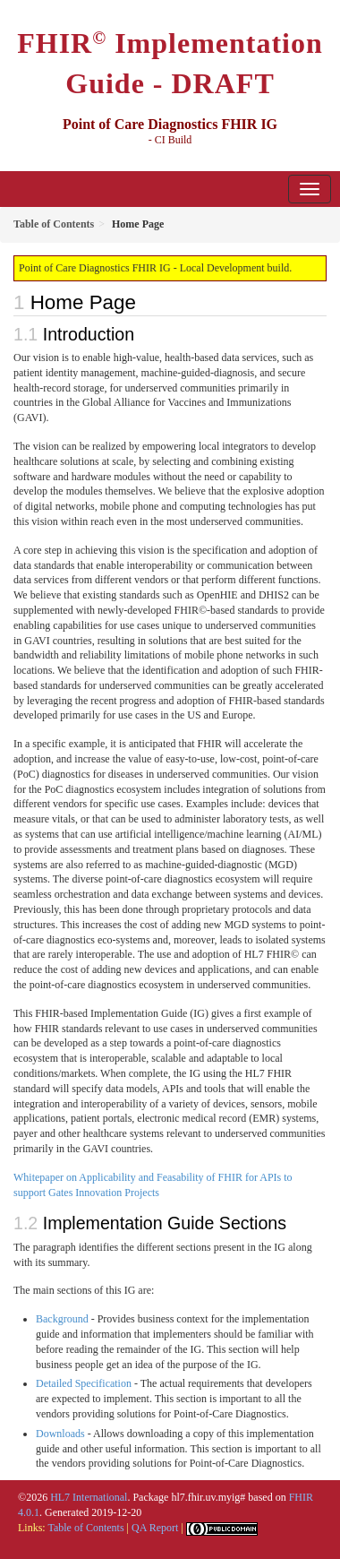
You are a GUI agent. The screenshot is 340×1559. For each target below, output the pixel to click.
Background (62, 1319)
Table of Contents (85, 1527)
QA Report (155, 1527)
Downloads (60, 1433)
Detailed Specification (84, 1383)
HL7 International (88, 1497)
